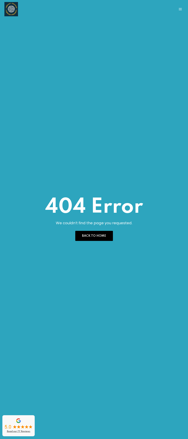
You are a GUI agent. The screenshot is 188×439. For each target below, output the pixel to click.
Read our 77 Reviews (18, 431)
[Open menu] (180, 9)
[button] (94, 236)
